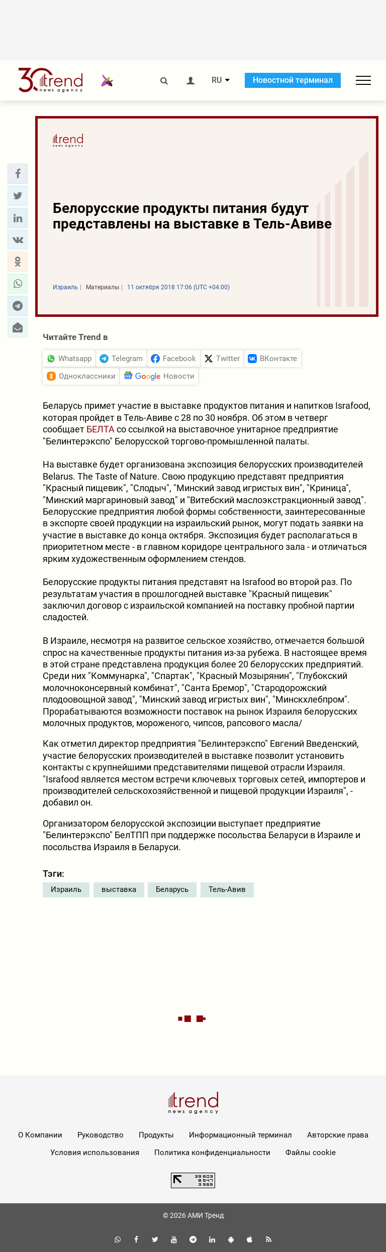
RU (217, 80)
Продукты (156, 1135)
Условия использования (94, 1152)
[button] (18, 173)
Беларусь (172, 889)
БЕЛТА (100, 429)
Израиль (66, 889)
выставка (119, 889)
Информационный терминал (240, 1135)
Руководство (100, 1135)
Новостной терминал (293, 80)
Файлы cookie (310, 1152)
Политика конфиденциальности (212, 1152)
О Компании (40, 1135)
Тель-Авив (227, 889)
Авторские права (337, 1135)
